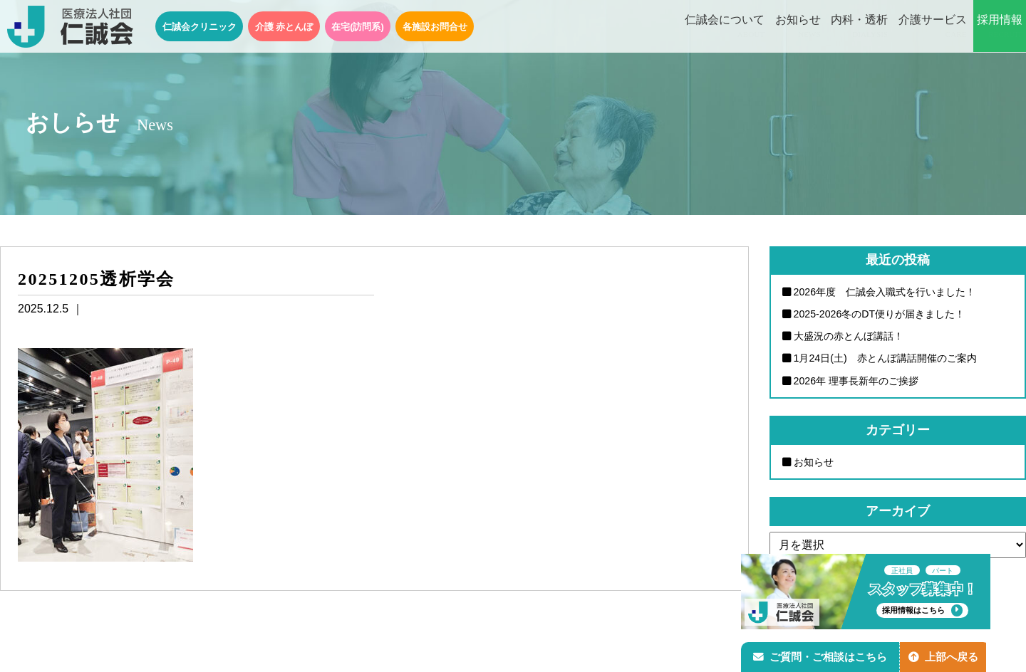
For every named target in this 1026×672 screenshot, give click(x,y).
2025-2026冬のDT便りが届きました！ (880, 314)
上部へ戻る (947, 655)
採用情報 (999, 27)
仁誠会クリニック (199, 26)
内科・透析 (859, 27)
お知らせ (798, 27)
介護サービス (932, 27)
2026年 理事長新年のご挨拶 (856, 381)
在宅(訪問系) (357, 26)
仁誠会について (725, 27)
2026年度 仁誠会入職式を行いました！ (885, 292)
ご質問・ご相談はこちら (821, 655)
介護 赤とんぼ (284, 26)
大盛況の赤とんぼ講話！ (848, 336)
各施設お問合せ (435, 26)
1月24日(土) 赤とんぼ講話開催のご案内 (886, 358)
